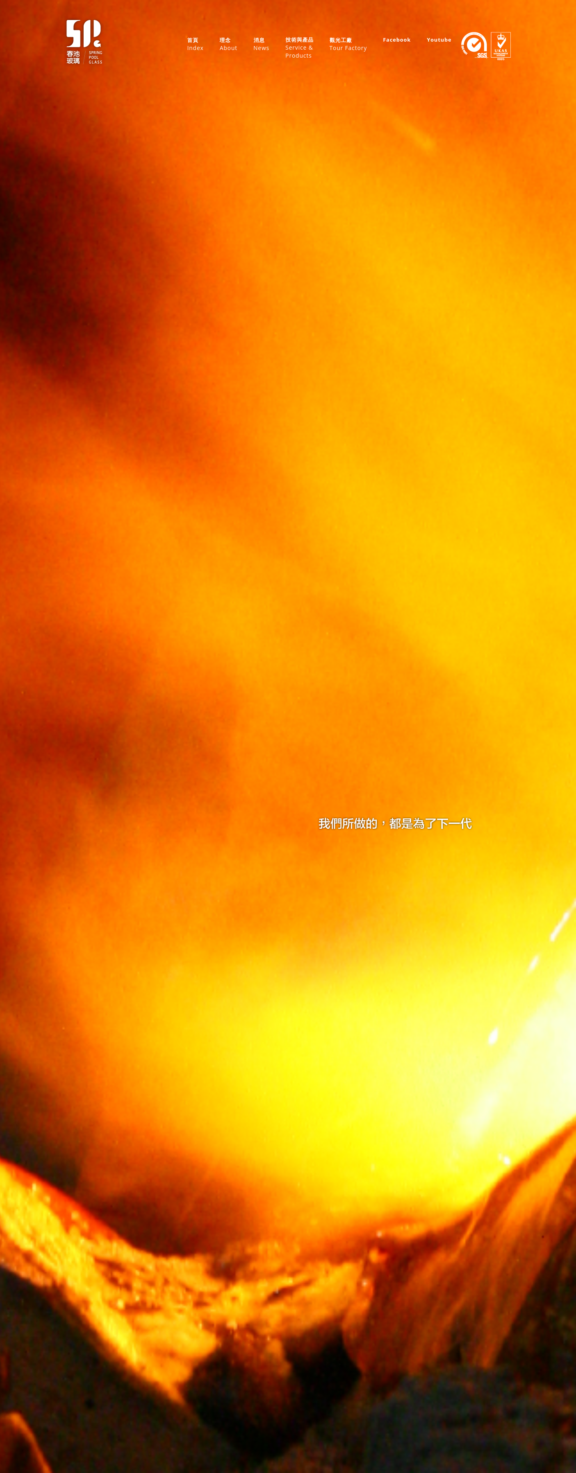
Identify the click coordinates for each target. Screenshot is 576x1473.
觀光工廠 (348, 44)
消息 (262, 44)
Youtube (439, 39)
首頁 (195, 44)
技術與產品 (300, 48)
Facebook (397, 39)
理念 (228, 44)
